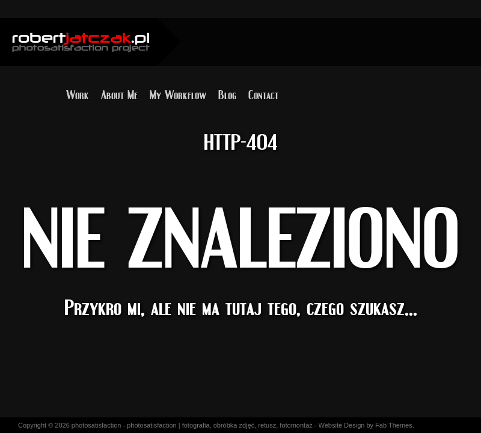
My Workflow (178, 92)
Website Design (342, 425)
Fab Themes (393, 425)
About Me (119, 92)
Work (77, 92)
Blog (227, 92)
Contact (263, 92)
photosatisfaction (96, 425)
